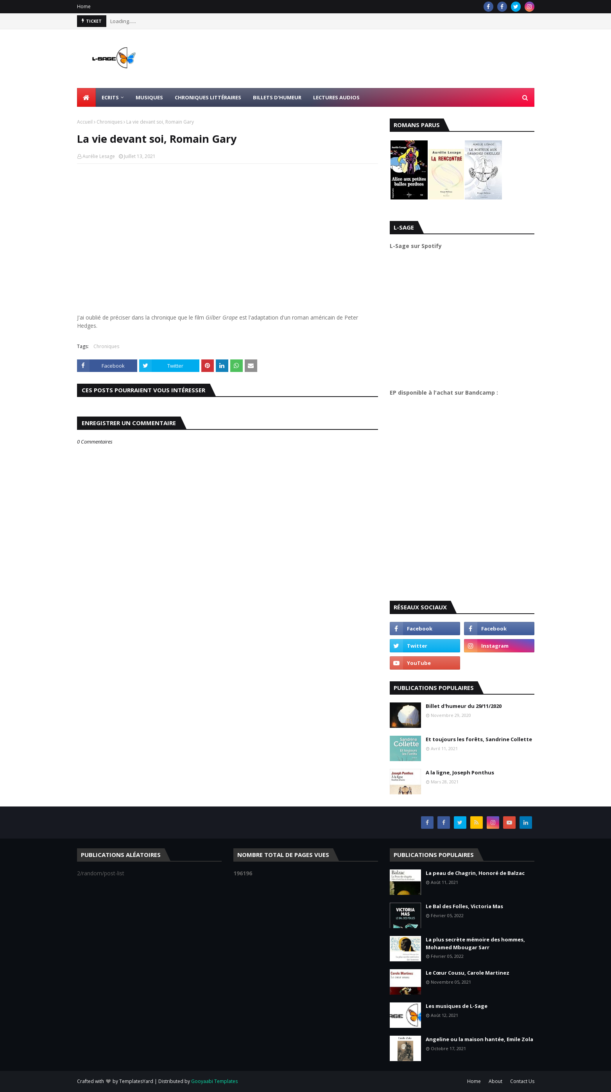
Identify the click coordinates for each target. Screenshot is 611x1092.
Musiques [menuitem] (149, 97)
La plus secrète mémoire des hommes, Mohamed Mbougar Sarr (475, 943)
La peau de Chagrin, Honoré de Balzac (475, 872)
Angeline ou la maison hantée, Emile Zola (479, 1039)
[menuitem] (86, 97)
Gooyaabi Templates (214, 1081)
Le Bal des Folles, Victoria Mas (464, 906)
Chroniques (109, 122)
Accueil (85, 122)
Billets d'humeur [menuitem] (277, 97)
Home (84, 6)
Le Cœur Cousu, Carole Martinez (467, 972)
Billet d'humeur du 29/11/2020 (464, 705)
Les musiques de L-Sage (456, 1005)
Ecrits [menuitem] (110, 97)
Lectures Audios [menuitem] (336, 97)
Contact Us (522, 1081)
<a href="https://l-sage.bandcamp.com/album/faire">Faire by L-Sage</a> (458, 495)
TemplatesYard (136, 1081)
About (495, 1081)
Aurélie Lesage (98, 156)
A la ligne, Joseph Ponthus (460, 772)
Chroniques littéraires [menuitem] (208, 97)
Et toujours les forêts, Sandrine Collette (479, 739)
